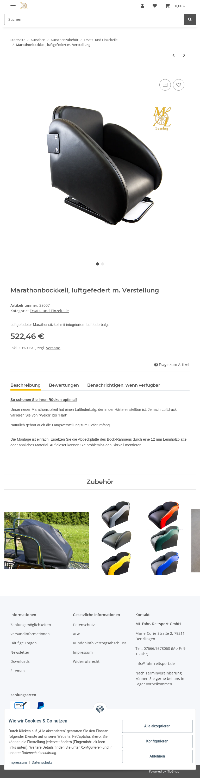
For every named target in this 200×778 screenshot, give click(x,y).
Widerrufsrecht (86, 661)
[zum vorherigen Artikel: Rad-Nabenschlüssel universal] (173, 55)
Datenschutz (84, 624)
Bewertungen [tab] (64, 385)
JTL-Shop (173, 771)
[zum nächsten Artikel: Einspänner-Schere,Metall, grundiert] (184, 55)
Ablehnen (153, 756)
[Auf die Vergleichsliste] (165, 85)
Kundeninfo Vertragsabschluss (100, 642)
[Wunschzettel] (154, 6)
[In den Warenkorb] (14, 72)
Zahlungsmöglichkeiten (30, 624)
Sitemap (17, 670)
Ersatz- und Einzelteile (49, 310)
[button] (142, 6)
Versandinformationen (30, 633)
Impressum (83, 652)
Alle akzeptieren (153, 726)
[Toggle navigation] (13, 3)
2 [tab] (102, 263)
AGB (76, 633)
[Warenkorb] (175, 6)
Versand (53, 347)
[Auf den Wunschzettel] (178, 85)
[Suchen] (94, 19)
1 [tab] (97, 263)
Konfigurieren (153, 741)
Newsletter (19, 652)
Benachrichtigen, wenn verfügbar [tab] (123, 385)
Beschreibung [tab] (25, 385)
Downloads (20, 661)
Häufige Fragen (23, 642)
